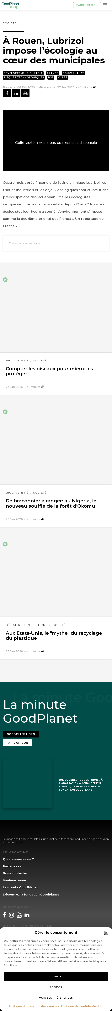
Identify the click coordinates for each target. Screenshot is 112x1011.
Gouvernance (73, 73)
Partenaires (12, 866)
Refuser (56, 987)
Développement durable (23, 73)
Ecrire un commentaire (24, 243)
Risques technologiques (24, 77)
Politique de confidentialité (81, 1006)
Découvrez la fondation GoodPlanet (31, 894)
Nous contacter (15, 873)
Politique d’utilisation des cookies (34, 1006)
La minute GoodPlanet (20, 887)
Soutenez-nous (15, 880)
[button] (106, 933)
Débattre (14, 625)
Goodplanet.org (21, 734)
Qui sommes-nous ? (18, 859)
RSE (51, 77)
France (52, 73)
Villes (62, 77)
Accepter (56, 976)
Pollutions (37, 625)
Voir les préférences (56, 997)
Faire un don (87, 5)
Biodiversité (17, 360)
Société (9, 23)
